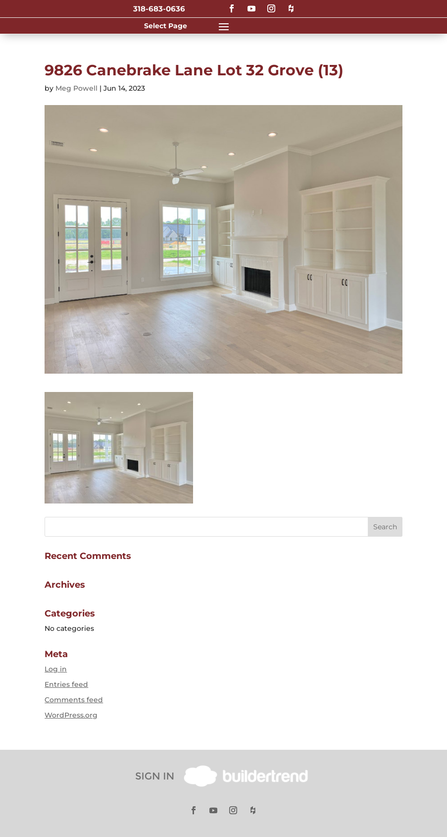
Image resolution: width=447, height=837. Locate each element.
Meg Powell (76, 88)
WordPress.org (71, 715)
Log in (56, 669)
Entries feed (66, 684)
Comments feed (74, 699)
